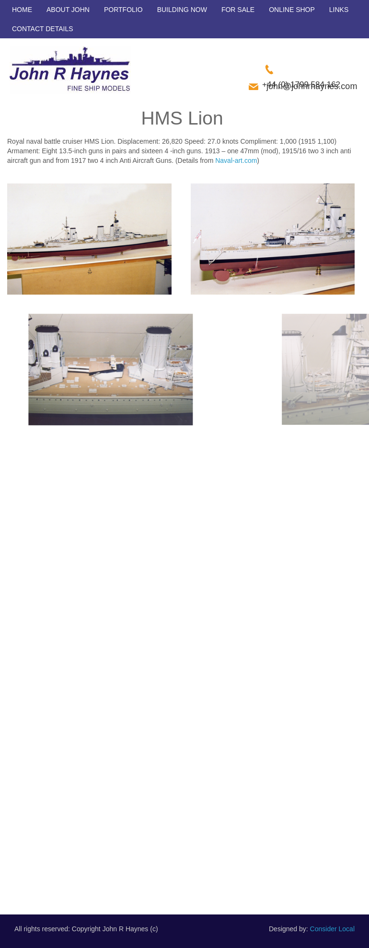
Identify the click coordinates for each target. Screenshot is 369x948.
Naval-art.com (236, 160)
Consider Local (332, 929)
